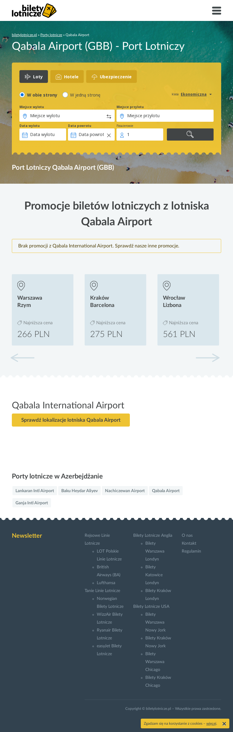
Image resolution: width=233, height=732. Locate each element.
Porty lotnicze (51, 35)
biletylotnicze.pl (24, 35)
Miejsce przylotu (130, 107)
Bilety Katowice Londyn (154, 575)
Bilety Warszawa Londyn (154, 551)
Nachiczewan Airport (125, 491)
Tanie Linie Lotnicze (102, 591)
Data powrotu (79, 126)
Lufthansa (106, 583)
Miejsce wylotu (31, 107)
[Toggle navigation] (216, 11)
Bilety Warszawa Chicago (154, 662)
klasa (175, 94)
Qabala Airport (166, 491)
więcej (211, 723)
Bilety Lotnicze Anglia (152, 535)
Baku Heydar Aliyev (79, 491)
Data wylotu (29, 126)
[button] (207, 357)
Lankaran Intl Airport (34, 491)
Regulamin (191, 551)
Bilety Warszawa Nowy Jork (155, 622)
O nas (187, 535)
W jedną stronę (85, 95)
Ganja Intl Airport (31, 503)
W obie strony (42, 95)
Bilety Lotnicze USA (151, 606)
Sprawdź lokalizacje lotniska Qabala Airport (70, 420)
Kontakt (189, 543)
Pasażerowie (124, 126)
